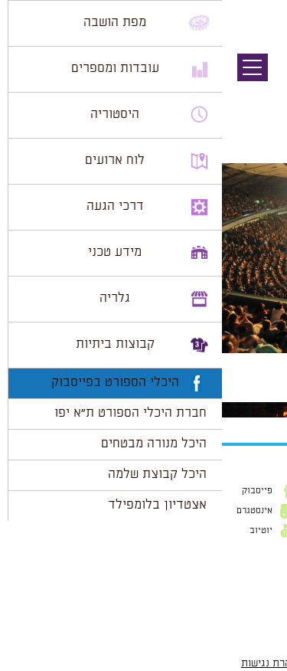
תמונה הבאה (260, 95)
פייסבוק (35, 491)
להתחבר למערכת (236, 394)
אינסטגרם (33, 511)
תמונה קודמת (258, 80)
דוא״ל (264, 570)
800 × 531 (201, 360)
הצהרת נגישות (50, 663)
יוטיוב (39, 530)
